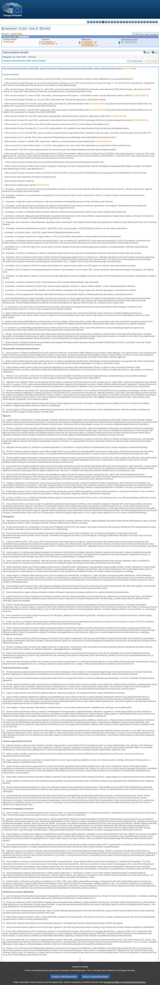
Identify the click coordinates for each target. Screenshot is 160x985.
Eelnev (24, 28)
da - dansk (97, 22)
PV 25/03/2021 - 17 (88, 44)
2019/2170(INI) (16, 34)
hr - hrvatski (118, 22)
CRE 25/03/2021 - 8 (49, 44)
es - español (91, 22)
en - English (109, 22)
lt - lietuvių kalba (127, 22)
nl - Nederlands (136, 22)
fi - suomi (153, 22)
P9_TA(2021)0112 (129, 42)
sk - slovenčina (147, 22)
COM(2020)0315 (141, 120)
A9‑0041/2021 (42, 185)
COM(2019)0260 (97, 104)
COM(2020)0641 (103, 141)
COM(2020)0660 (98, 110)
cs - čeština (94, 22)
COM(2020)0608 (118, 116)
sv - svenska (156, 22)
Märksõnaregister (10, 28)
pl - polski (139, 22)
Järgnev (32, 28)
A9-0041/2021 (8, 42)
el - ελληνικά (106, 22)
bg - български (88, 22)
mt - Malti (133, 22)
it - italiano (121, 22)
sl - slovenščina (150, 22)
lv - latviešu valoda (124, 22)
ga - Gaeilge (115, 22)
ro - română (144, 22)
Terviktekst (46, 28)
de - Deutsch (100, 22)
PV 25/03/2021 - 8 (49, 42)
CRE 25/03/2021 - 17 (89, 46)
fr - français (112, 22)
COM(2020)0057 (141, 95)
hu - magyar (130, 22)
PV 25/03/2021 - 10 (88, 42)
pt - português (141, 22)
